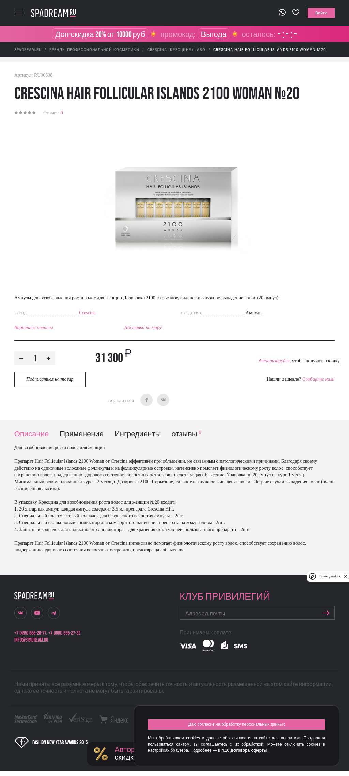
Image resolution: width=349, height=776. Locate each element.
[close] (345, 576)
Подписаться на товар (49, 379)
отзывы (186, 434)
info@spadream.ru (31, 640)
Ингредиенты (138, 434)
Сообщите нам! (318, 379)
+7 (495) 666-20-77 (30, 633)
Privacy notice (329, 576)
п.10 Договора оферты (244, 750)
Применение (82, 434)
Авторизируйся (274, 360)
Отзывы (53, 112)
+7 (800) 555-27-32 (64, 633)
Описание (31, 434)
